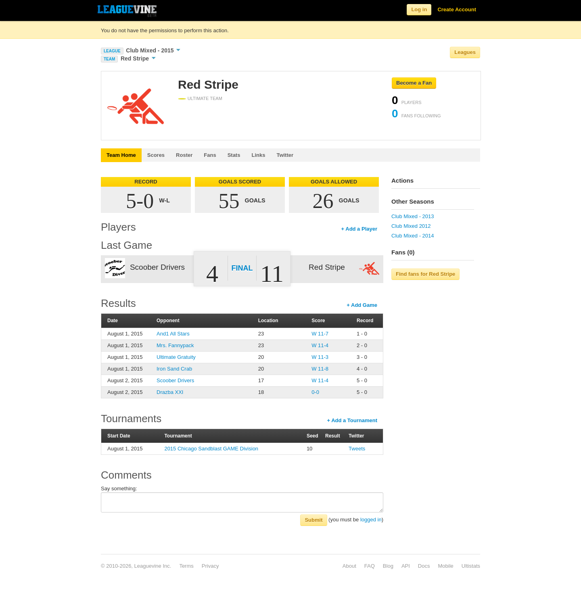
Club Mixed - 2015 (153, 50)
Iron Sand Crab (174, 369)
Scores (156, 155)
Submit (313, 520)
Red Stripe (138, 58)
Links (258, 155)
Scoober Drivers (175, 380)
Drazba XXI (170, 392)
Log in (419, 9)
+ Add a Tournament (352, 420)
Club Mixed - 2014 (412, 236)
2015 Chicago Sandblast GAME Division (211, 449)
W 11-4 (319, 345)
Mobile (445, 566)
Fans (210, 155)
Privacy (210, 566)
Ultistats (471, 566)
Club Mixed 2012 (411, 226)
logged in (371, 520)
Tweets (357, 449)
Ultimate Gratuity (176, 357)
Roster (184, 155)
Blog (388, 566)
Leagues (465, 52)
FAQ (369, 566)
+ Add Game (362, 305)
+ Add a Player (359, 229)
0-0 (315, 392)
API (405, 566)
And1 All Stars (173, 334)
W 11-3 (319, 357)
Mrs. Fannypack (175, 345)
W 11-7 (319, 334)
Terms (186, 566)
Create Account (456, 9)
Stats (234, 155)
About (349, 566)
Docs (424, 566)
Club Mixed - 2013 (412, 216)
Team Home (121, 155)
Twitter (284, 155)
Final (242, 268)
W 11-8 (319, 369)
